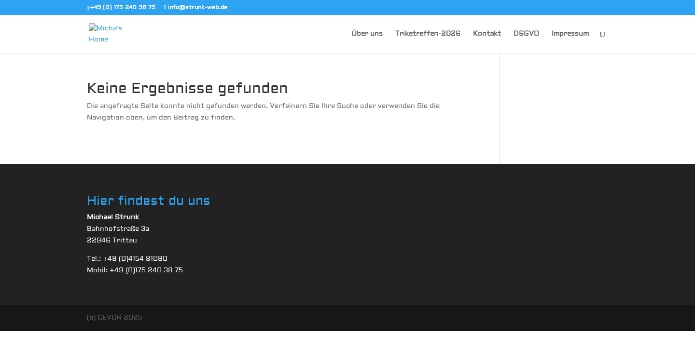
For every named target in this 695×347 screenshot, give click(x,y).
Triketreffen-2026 (427, 34)
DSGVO (526, 34)
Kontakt (487, 34)
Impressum (570, 34)
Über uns (367, 34)
